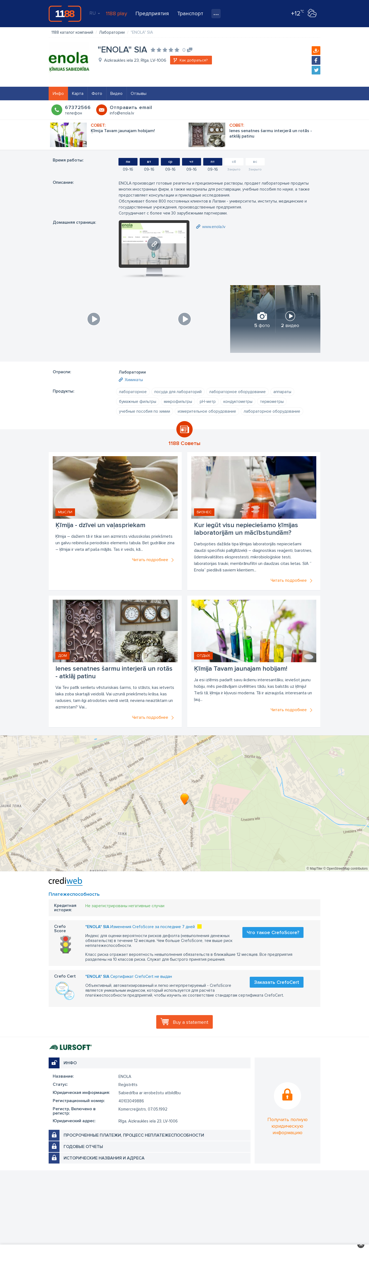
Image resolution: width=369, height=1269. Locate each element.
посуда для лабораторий (178, 391)
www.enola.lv (213, 226)
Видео (116, 93)
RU (94, 13)
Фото (97, 93)
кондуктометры (237, 401)
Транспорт (190, 13)
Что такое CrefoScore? (273, 932)
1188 (65, 13)
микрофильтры (178, 401)
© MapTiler (314, 868)
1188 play (116, 13)
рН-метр (208, 401)
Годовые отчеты (83, 1146)
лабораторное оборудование (237, 391)
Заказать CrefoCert (276, 982)
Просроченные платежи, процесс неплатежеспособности (134, 1135)
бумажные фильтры (137, 401)
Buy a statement (190, 1022)
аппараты (282, 391)
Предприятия (152, 13)
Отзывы (138, 93)
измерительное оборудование (207, 411)
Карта (77, 93)
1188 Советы (184, 443)
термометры (272, 401)
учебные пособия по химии (144, 411)
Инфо (58, 93)
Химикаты (134, 379)
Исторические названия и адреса (104, 1158)
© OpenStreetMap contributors (345, 868)
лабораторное (133, 391)
